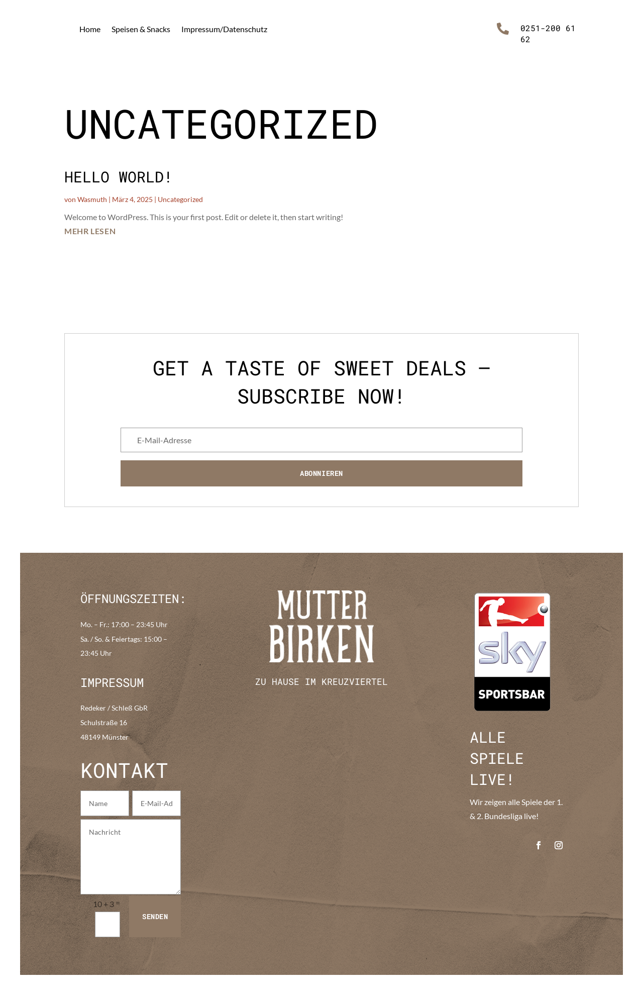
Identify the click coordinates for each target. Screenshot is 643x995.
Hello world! (118, 176)
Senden (155, 916)
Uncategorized (180, 199)
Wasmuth (92, 199)
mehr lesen (90, 231)
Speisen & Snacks (141, 29)
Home (89, 29)
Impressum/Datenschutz (224, 29)
